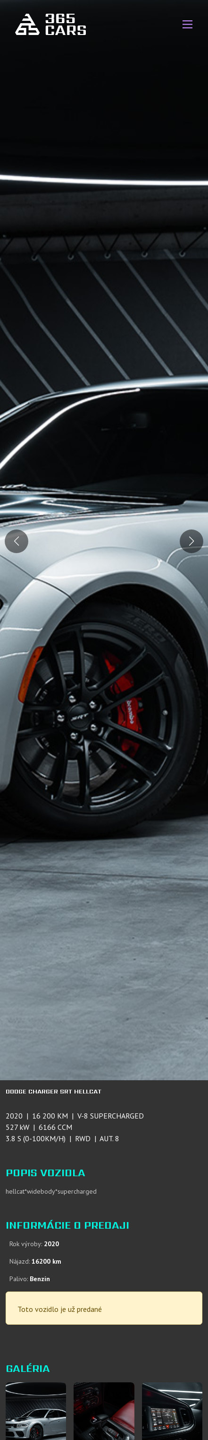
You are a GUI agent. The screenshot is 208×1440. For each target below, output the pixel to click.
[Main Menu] (187, 24)
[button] (191, 541)
